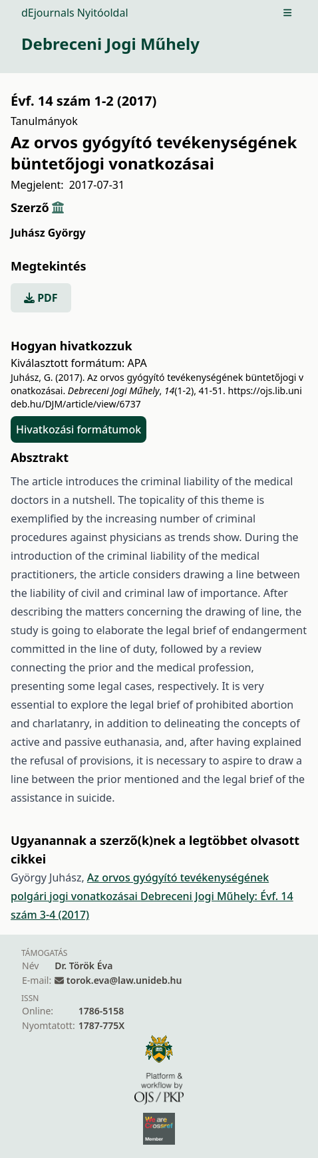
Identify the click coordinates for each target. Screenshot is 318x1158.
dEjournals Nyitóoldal (74, 12)
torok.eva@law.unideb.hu (124, 980)
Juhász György (48, 232)
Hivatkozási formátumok (78, 429)
